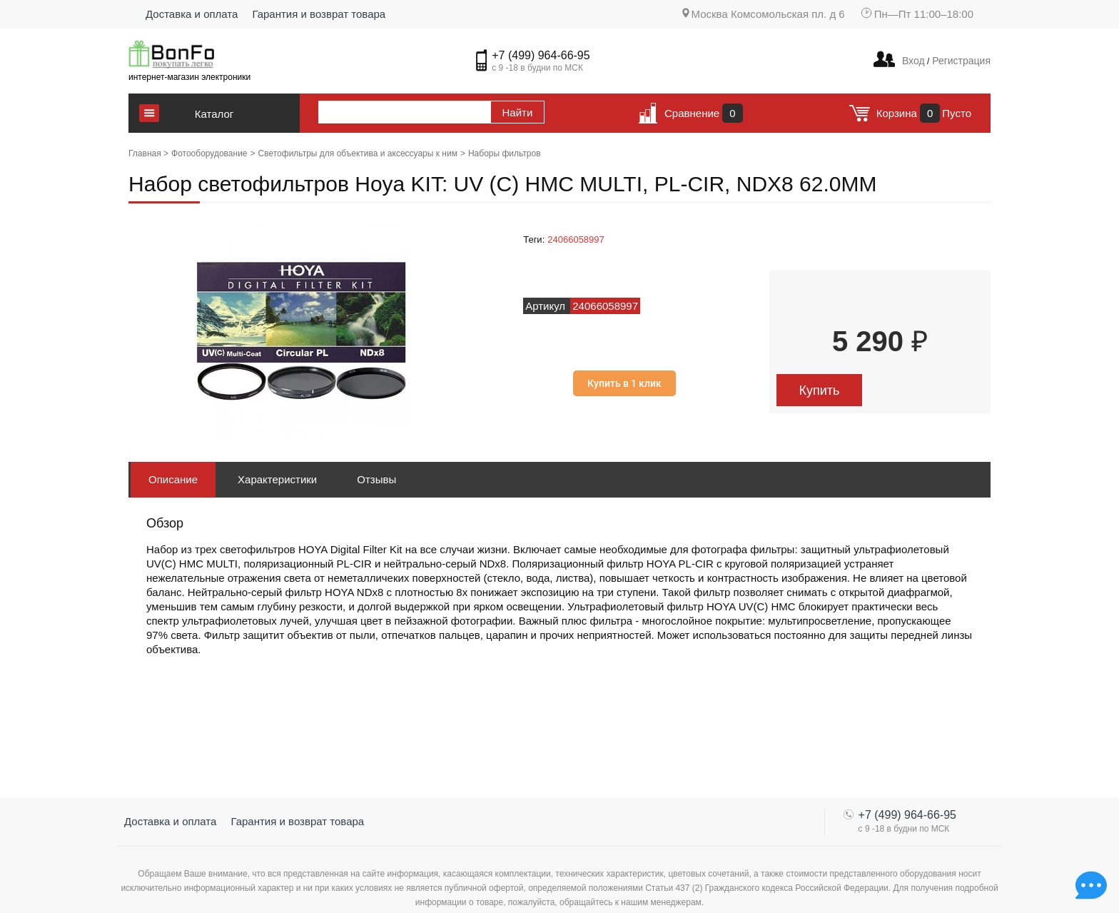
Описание (173, 479)
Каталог (214, 114)
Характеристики (277, 479)
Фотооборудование (209, 153)
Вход (913, 60)
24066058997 (575, 239)
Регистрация (960, 60)
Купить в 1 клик (624, 383)
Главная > (148, 153)
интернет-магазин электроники (189, 77)
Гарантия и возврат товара (318, 14)
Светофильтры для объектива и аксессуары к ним (357, 153)
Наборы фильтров (504, 153)
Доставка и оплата (192, 14)
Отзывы (376, 479)
